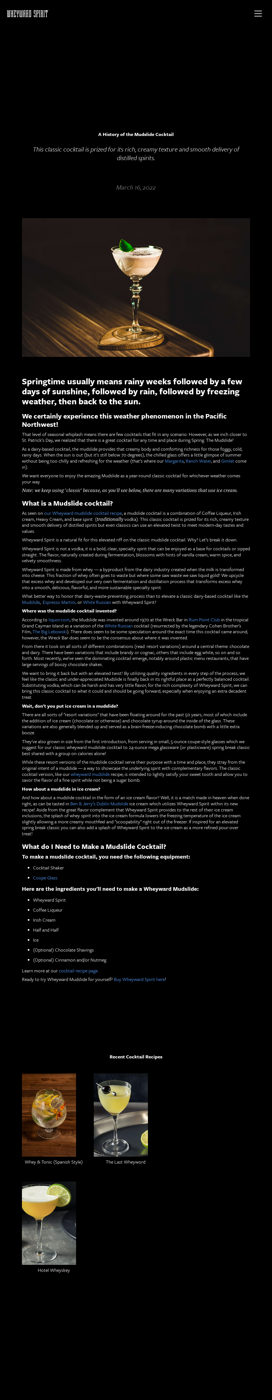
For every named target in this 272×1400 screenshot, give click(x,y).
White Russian (96, 602)
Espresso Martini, (60, 602)
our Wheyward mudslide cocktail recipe (82, 512)
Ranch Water (198, 460)
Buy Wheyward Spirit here (139, 979)
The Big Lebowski (49, 631)
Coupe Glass (45, 877)
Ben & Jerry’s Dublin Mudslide (99, 803)
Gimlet (227, 460)
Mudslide (31, 602)
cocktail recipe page (78, 970)
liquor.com (58, 619)
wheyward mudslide (90, 774)
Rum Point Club (204, 619)
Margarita (174, 460)
